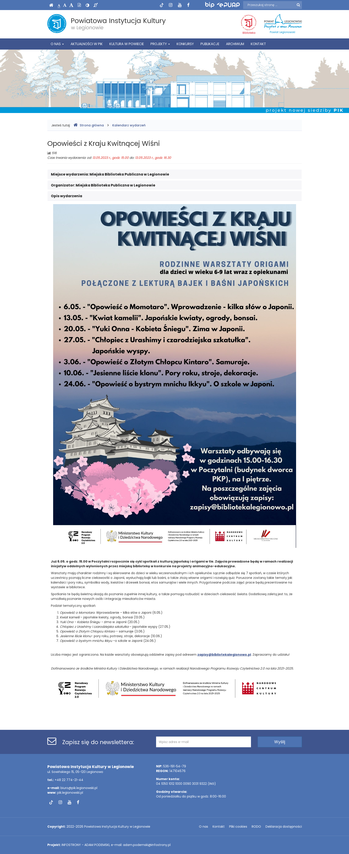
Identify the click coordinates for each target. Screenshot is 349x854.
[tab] (175, 174)
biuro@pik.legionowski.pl (79, 788)
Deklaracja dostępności (283, 826)
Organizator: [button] (103, 185)
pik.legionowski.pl (70, 792)
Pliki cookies (238, 826)
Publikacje (210, 44)
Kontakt (258, 44)
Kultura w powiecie (126, 44)
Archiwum (235, 44)
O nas (57, 44)
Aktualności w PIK (87, 44)
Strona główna (88, 125)
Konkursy (185, 44)
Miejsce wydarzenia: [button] (110, 174)
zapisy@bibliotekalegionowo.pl (224, 654)
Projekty (160, 44)
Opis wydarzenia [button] (66, 196)
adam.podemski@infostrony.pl (147, 845)
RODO (256, 826)
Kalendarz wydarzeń (129, 125)
